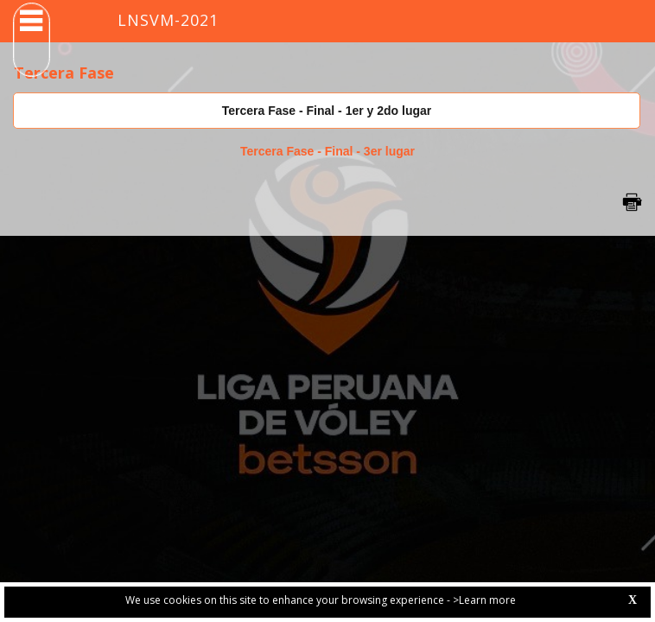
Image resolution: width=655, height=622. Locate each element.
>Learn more (484, 600)
